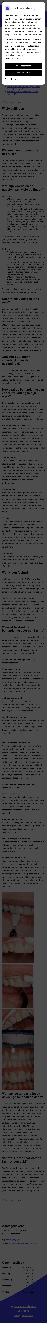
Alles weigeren (23, 73)
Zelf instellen (10, 79)
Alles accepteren (23, 66)
